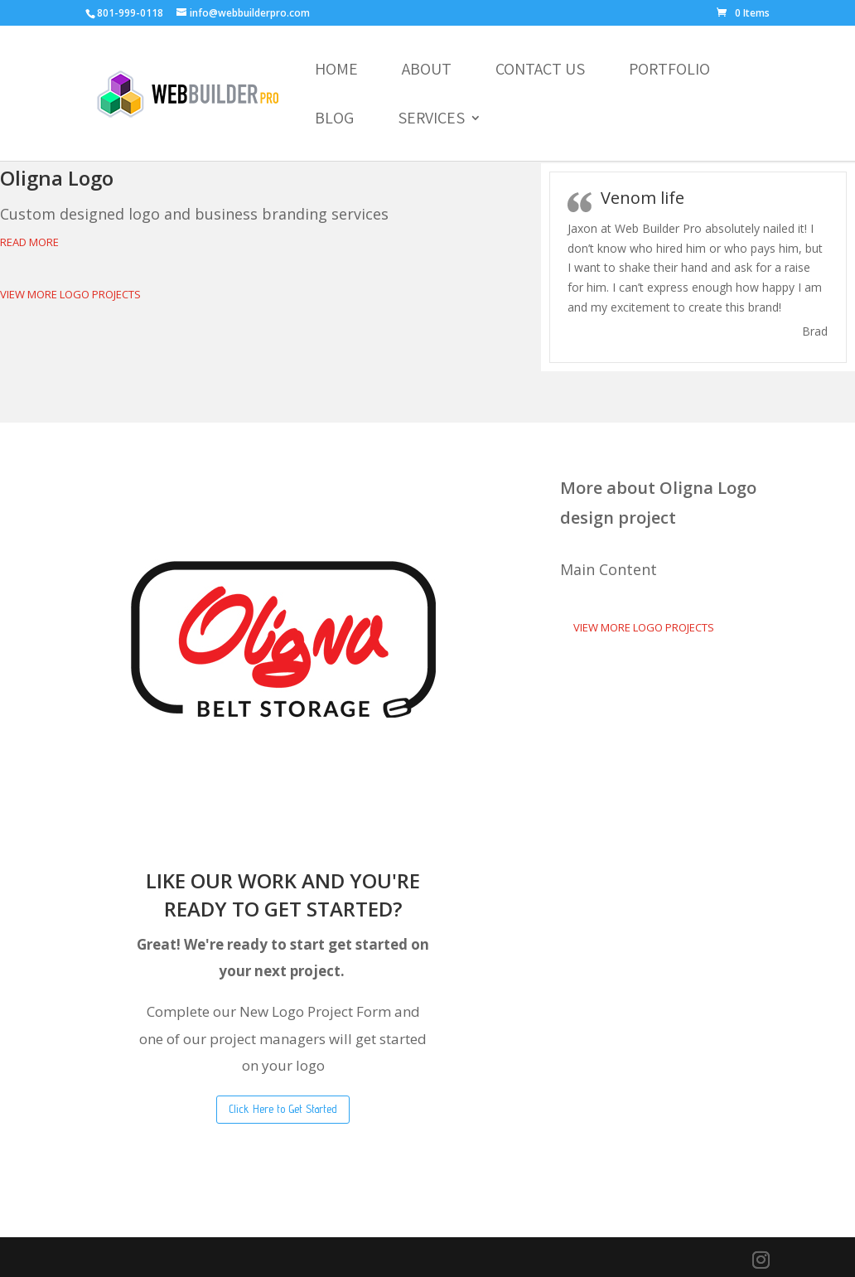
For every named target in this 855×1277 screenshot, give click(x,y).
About (427, 71)
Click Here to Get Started (283, 1108)
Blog (334, 120)
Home (336, 71)
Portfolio (669, 71)
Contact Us (540, 71)
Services (431, 120)
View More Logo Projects (70, 294)
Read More (29, 242)
